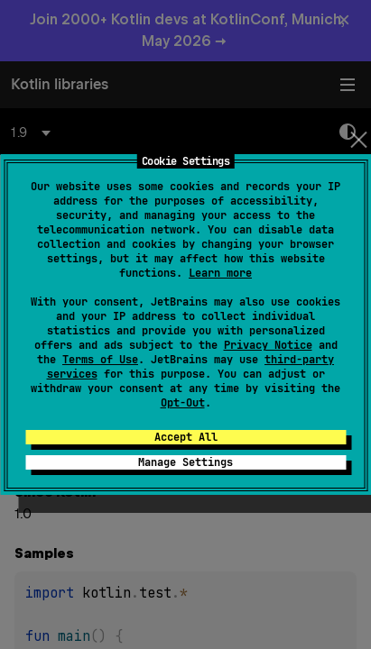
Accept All (186, 437)
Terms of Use (100, 359)
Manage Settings (185, 462)
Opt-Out (183, 403)
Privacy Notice (268, 345)
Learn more (220, 273)
